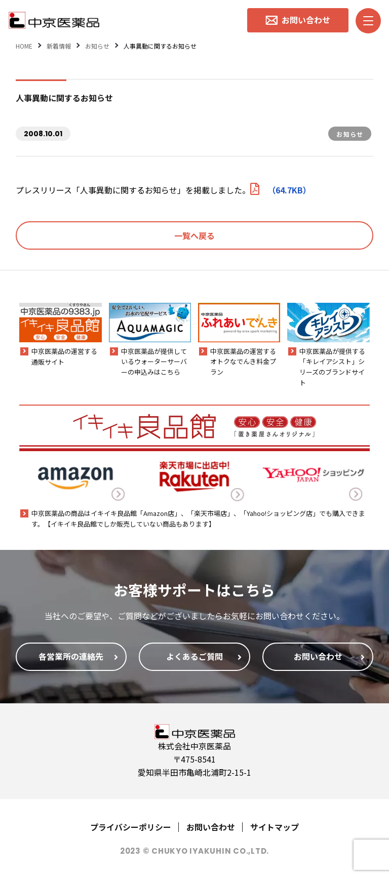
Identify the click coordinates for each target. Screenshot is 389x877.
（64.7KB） (280, 190)
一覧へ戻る (194, 235)
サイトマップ (274, 827)
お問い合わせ (210, 827)
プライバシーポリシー (130, 827)
